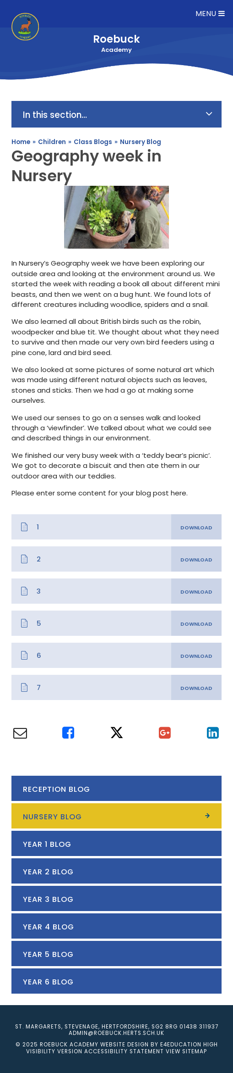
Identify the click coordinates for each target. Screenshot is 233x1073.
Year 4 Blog (48, 927)
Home (20, 142)
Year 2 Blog (48, 872)
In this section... (117, 114)
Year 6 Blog (48, 982)
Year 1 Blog (47, 844)
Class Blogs (93, 142)
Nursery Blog (140, 142)
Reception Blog (56, 789)
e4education (180, 1044)
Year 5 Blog (48, 954)
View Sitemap (186, 1051)
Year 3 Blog (48, 899)
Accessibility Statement (124, 1051)
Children (52, 142)
